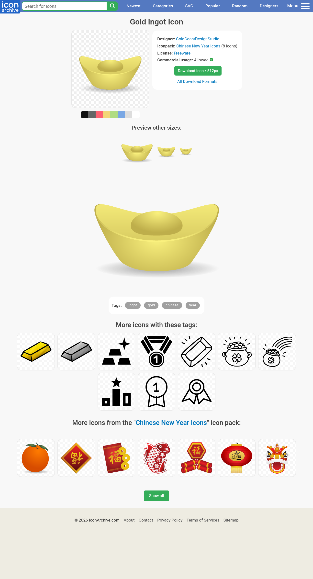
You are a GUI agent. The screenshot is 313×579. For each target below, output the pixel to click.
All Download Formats (197, 81)
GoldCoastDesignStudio (197, 38)
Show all (156, 495)
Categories (163, 5)
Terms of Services (203, 520)
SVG (189, 5)
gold (151, 305)
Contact (146, 520)
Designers (269, 5)
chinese (172, 305)
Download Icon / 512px (198, 70)
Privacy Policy (169, 520)
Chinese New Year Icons (198, 46)
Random (239, 5)
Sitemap (231, 520)
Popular (212, 5)
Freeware (182, 53)
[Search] (112, 6)
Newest (133, 5)
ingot (133, 305)
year (192, 305)
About (129, 520)
